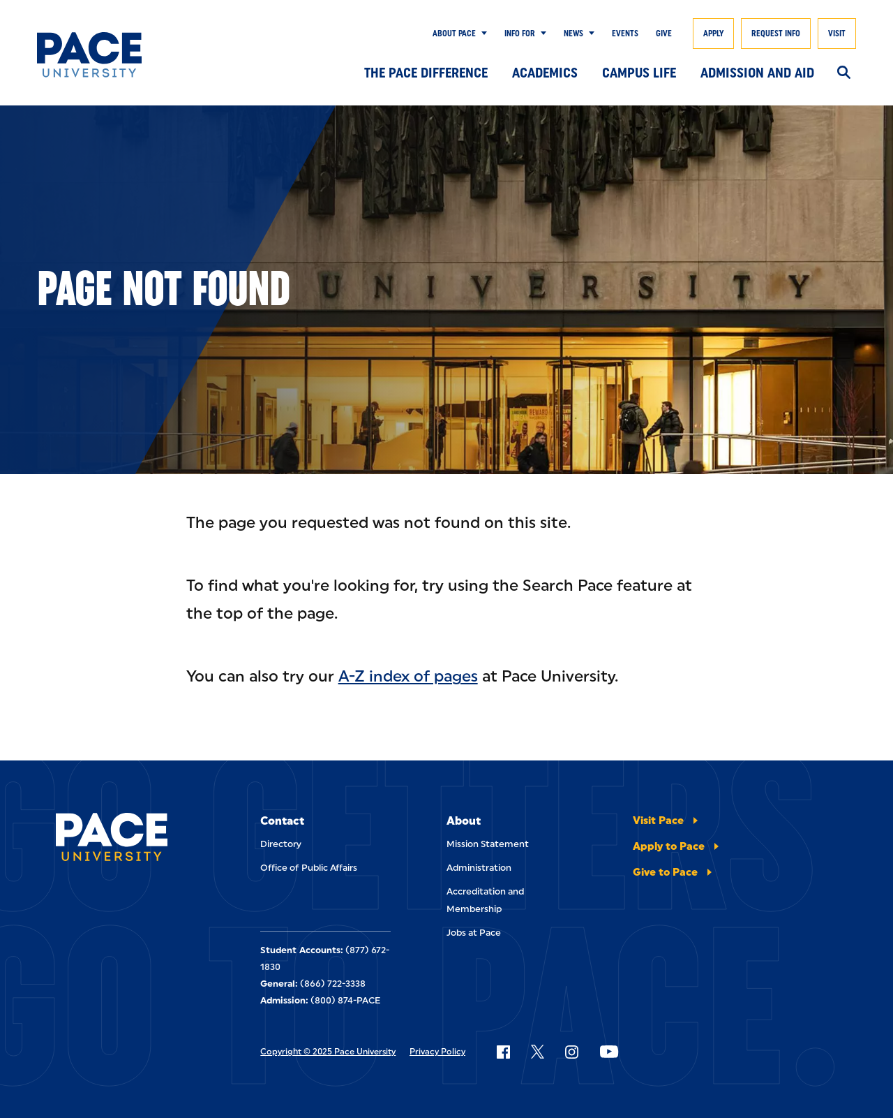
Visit (837, 33)
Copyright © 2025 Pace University (328, 1052)
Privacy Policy (437, 1052)
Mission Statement (487, 844)
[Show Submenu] (481, 33)
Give (664, 33)
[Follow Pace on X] (537, 1051)
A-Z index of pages (408, 676)
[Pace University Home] (93, 55)
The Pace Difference (426, 72)
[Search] (844, 73)
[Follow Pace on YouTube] (609, 1051)
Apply (713, 33)
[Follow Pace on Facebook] (503, 1051)
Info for (519, 33)
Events (625, 33)
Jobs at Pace (473, 932)
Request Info (775, 33)
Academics (545, 72)
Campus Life (639, 72)
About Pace (454, 33)
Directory (280, 844)
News (573, 33)
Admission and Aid (757, 72)
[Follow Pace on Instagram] (571, 1051)
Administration (478, 867)
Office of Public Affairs (308, 867)
